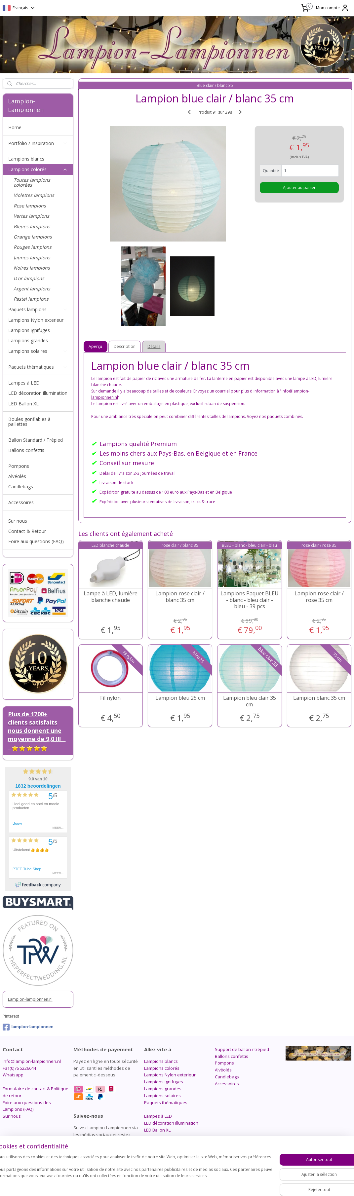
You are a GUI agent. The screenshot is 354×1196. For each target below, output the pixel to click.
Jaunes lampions (32, 257)
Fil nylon (110, 698)
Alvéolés (17, 476)
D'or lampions (29, 278)
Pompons (18, 466)
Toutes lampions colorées (32, 182)
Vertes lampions (31, 216)
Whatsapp (13, 1075)
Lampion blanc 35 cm (319, 698)
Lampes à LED (24, 383)
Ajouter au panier (299, 187)
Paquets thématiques (38, 367)
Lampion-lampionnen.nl (30, 999)
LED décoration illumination (37, 393)
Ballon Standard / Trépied (35, 440)
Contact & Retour (27, 531)
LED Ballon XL (23, 403)
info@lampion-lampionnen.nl (32, 1061)
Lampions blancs (26, 159)
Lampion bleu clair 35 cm (249, 701)
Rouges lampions (33, 247)
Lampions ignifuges (29, 330)
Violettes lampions (34, 195)
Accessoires (21, 502)
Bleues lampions (32, 226)
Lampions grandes (28, 340)
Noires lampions (32, 268)
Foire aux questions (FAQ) (36, 541)
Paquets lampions (38, 309)
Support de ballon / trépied (242, 1049)
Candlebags (20, 486)
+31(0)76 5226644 (19, 1068)
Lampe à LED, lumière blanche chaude (111, 597)
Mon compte (332, 8)
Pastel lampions (31, 299)
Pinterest (11, 1016)
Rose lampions (30, 206)
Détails (154, 347)
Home (14, 127)
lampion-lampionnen (28, 1027)
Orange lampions (33, 237)
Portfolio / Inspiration (38, 143)
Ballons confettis (26, 450)
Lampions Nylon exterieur (35, 320)
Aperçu (95, 347)
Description (125, 347)
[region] (133, 1173)
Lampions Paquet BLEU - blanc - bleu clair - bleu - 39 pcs (249, 600)
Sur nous (17, 521)
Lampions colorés (38, 169)
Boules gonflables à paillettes (29, 421)
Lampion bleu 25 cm (180, 698)
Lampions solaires (38, 351)
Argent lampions (32, 288)
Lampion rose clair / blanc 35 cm (180, 597)
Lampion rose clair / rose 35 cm (319, 597)
